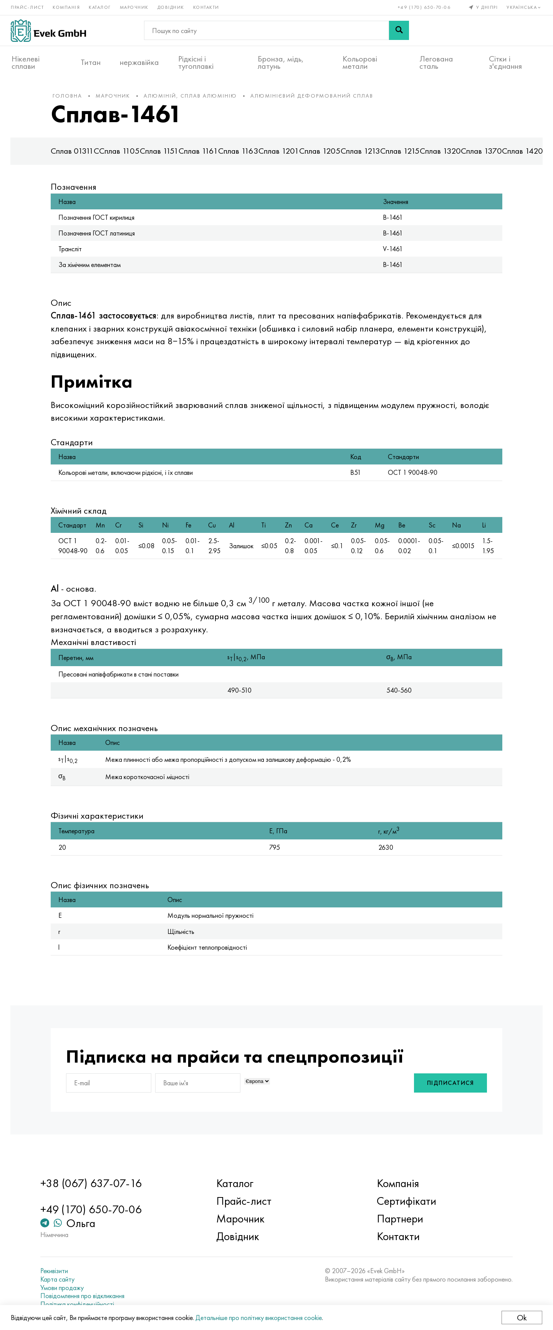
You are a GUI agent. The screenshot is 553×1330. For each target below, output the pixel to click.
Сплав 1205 (325, 155)
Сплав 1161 (204, 155)
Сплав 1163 (244, 155)
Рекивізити (59, 1271)
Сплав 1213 (366, 155)
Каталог (100, 7)
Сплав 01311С (80, 155)
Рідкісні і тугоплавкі (196, 62)
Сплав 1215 (406, 155)
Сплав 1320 (446, 155)
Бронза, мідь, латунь (281, 62)
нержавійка (139, 62)
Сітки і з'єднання (505, 62)
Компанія (67, 7)
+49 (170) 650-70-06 (423, 7)
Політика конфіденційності (82, 1304)
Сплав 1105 (125, 155)
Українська (524, 7)
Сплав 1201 (284, 155)
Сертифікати (405, 1201)
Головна (73, 99)
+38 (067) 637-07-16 (95, 1184)
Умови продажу (66, 1288)
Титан (91, 62)
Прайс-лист (28, 7)
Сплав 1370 (487, 155)
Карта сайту (62, 1279)
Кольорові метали (360, 62)
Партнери (398, 1219)
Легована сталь (436, 62)
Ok (521, 1317)
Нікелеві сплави (26, 62)
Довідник (171, 7)
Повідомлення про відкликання (87, 1296)
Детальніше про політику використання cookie (259, 1317)
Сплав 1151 (165, 155)
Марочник (135, 7)
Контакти (207, 7)
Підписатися (445, 1097)
